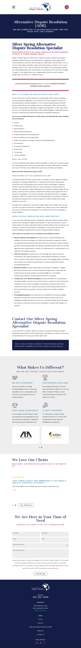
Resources (40, 631)
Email (43, 538)
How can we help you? (19, 550)
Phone (14, 538)
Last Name (44, 533)
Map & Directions (40, 610)
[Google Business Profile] (37, 643)
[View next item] (42, 447)
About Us (40, 623)
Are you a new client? (18, 544)
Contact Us (40, 634)
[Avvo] (40, 643)
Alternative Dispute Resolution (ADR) (40, 627)
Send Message (40, 574)
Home (40, 619)
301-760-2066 (40, 597)
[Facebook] (44, 643)
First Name (15, 533)
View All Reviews (26, 505)
